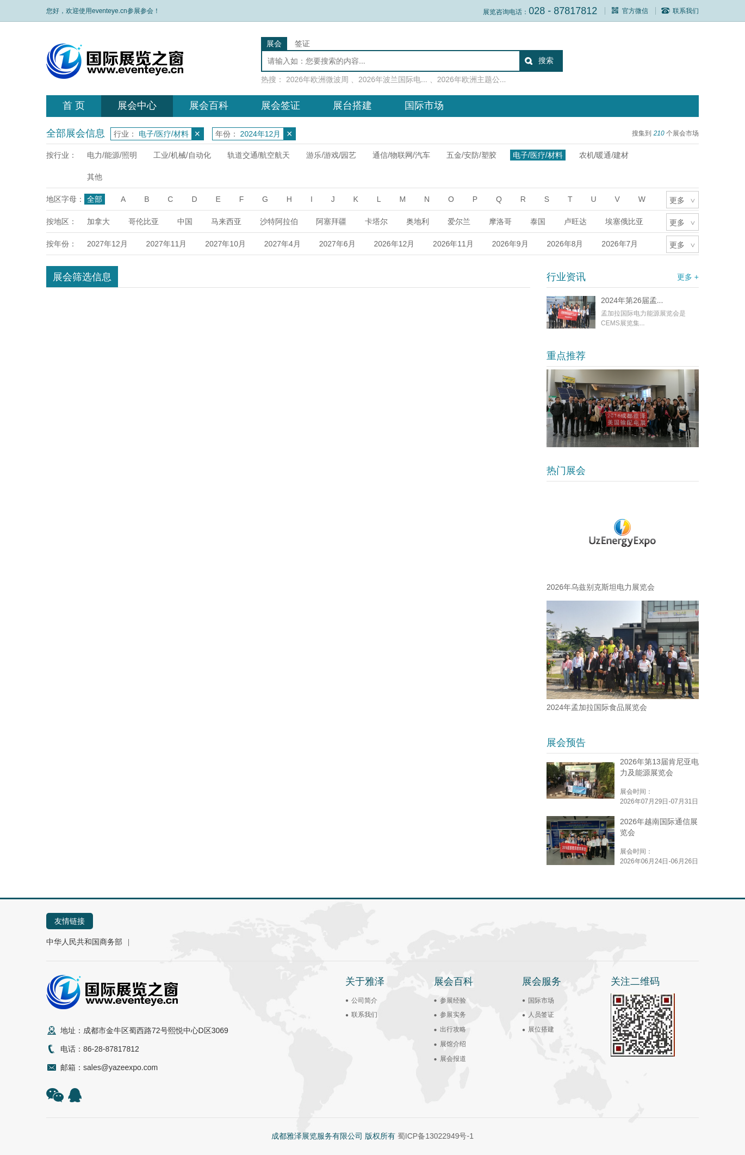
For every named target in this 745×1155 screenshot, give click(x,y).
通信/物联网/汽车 (401, 155)
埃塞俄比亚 (624, 221)
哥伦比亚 (143, 221)
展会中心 (137, 105)
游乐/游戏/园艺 (331, 155)
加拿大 (98, 221)
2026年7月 (619, 243)
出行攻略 (453, 1029)
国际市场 (424, 105)
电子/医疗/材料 (538, 155)
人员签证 (541, 1014)
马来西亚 (226, 221)
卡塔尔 (376, 221)
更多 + (688, 277)
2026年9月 (510, 243)
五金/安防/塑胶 (471, 155)
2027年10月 (225, 243)
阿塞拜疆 (331, 221)
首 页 (74, 105)
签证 (302, 43)
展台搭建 (352, 105)
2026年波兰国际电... (392, 79)
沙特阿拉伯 (279, 221)
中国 (185, 221)
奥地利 (417, 221)
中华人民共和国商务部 (84, 941)
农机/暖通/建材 (604, 155)
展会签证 (280, 105)
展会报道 (453, 1059)
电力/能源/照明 (112, 155)
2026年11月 (453, 243)
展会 (274, 43)
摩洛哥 (500, 221)
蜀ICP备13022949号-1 (436, 1136)
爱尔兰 (459, 221)
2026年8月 (565, 243)
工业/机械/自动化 (182, 155)
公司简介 (364, 1000)
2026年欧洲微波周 (317, 79)
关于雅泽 (364, 981)
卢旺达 (575, 221)
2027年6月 (337, 243)
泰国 (537, 221)
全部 (94, 199)
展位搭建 (541, 1029)
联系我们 (680, 11)
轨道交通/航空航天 (258, 155)
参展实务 (453, 1014)
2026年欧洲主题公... (471, 79)
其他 (94, 176)
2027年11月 (166, 243)
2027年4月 (282, 243)
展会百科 (208, 105)
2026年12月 (394, 243)
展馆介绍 (453, 1044)
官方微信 (629, 11)
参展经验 (453, 1000)
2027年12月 (107, 243)
